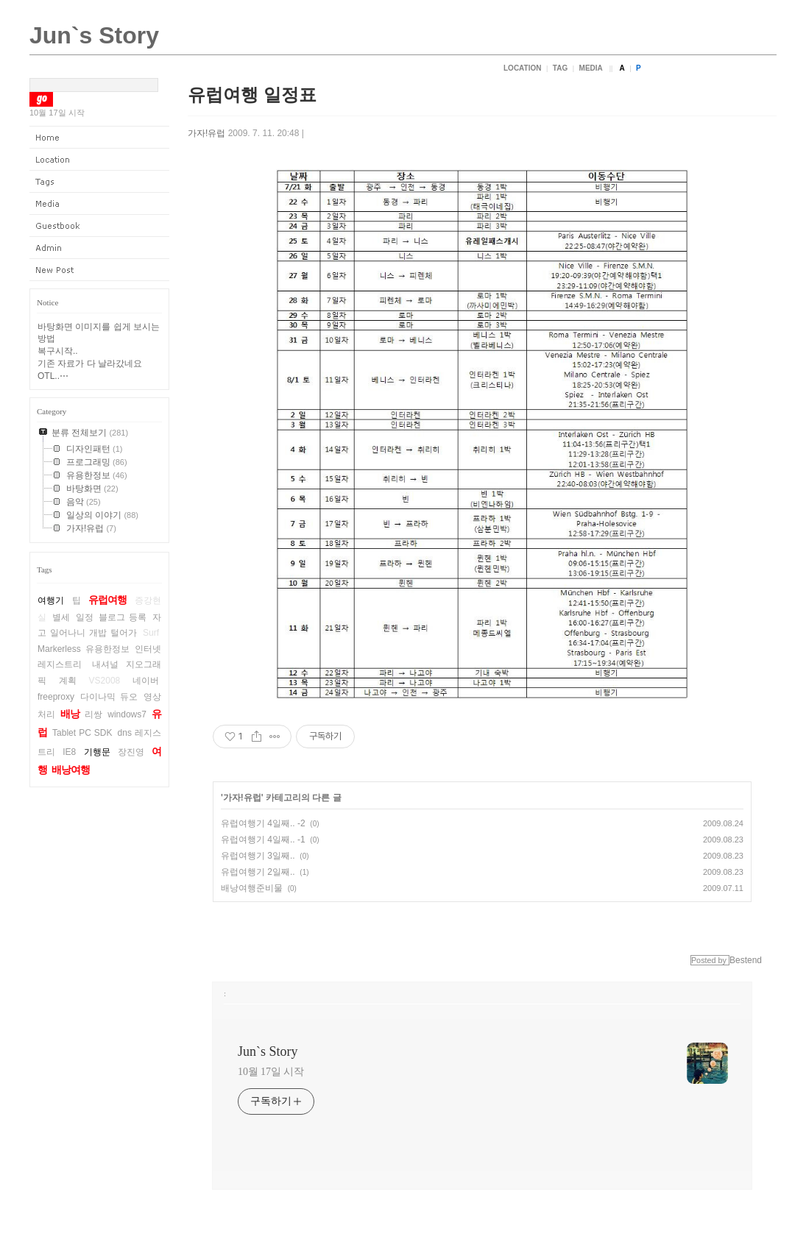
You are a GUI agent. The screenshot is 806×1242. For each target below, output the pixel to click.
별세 (61, 617)
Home (99, 138)
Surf (151, 633)
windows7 (126, 714)
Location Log (99, 160)
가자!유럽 (206, 133)
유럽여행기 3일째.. (258, 856)
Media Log (99, 204)
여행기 (51, 600)
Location (522, 68)
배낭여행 (71, 770)
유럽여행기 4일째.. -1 (263, 839)
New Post (99, 270)
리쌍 (93, 714)
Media (591, 68)
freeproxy (56, 697)
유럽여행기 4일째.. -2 (263, 823)
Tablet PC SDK (82, 733)
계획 (68, 680)
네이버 (145, 680)
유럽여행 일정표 (252, 94)
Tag (560, 68)
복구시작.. (58, 351)
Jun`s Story (94, 35)
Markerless (59, 649)
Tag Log (99, 182)
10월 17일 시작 (271, 1071)
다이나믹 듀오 (108, 697)
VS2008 (105, 680)
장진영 (131, 752)
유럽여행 (107, 600)
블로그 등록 (122, 617)
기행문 (97, 752)
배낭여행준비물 (252, 888)
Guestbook (99, 226)
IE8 (69, 752)
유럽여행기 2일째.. (258, 872)
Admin (99, 248)
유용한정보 (107, 649)
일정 (84, 617)
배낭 (69, 714)
